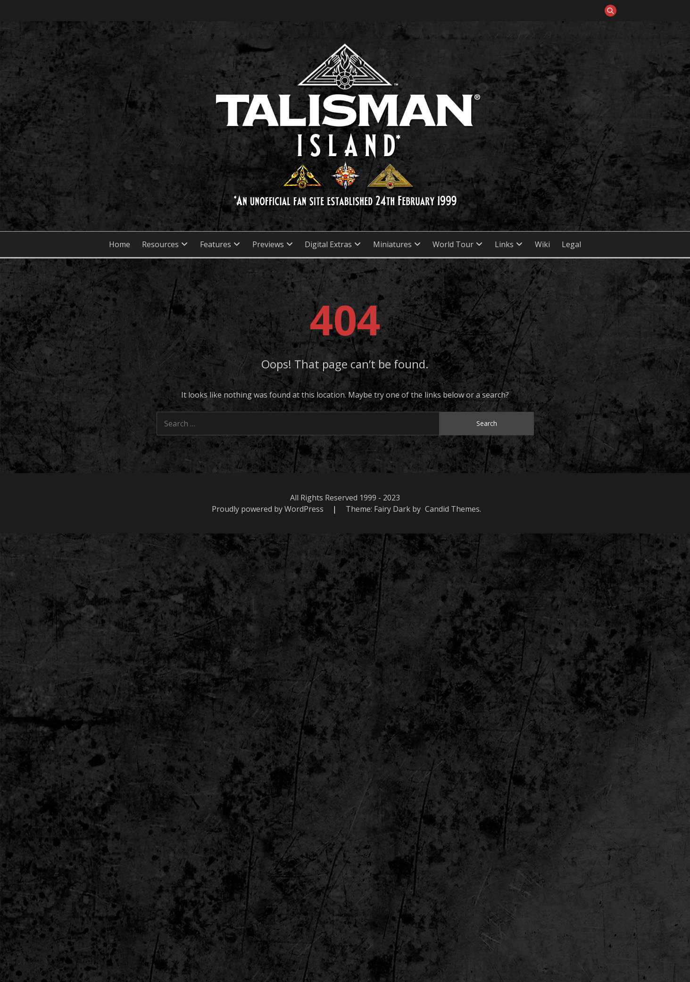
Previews (268, 244)
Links (504, 244)
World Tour (453, 244)
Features (215, 244)
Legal (571, 244)
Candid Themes (452, 509)
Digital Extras (328, 244)
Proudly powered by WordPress (268, 509)
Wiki (542, 244)
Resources (160, 244)
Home (119, 244)
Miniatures (392, 244)
